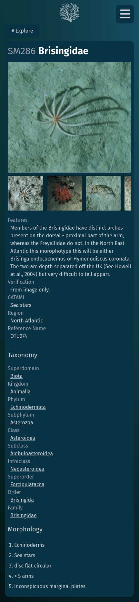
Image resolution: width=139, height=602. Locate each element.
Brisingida (22, 500)
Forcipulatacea (27, 484)
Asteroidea (22, 438)
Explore (22, 31)
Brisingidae (23, 515)
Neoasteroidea (27, 469)
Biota (16, 376)
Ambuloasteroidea (31, 453)
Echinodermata (28, 407)
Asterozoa (21, 422)
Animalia (20, 392)
